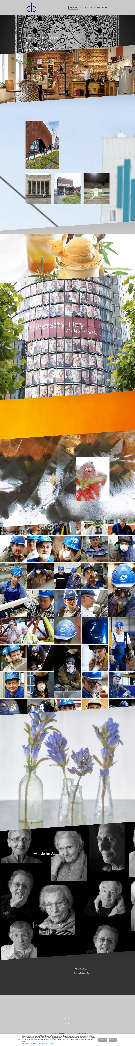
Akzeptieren (103, 1040)
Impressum (43, 1043)
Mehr (51, 1043)
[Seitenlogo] (31, 7)
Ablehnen (113, 1040)
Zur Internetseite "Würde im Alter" (48, 925)
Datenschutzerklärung (29, 1043)
